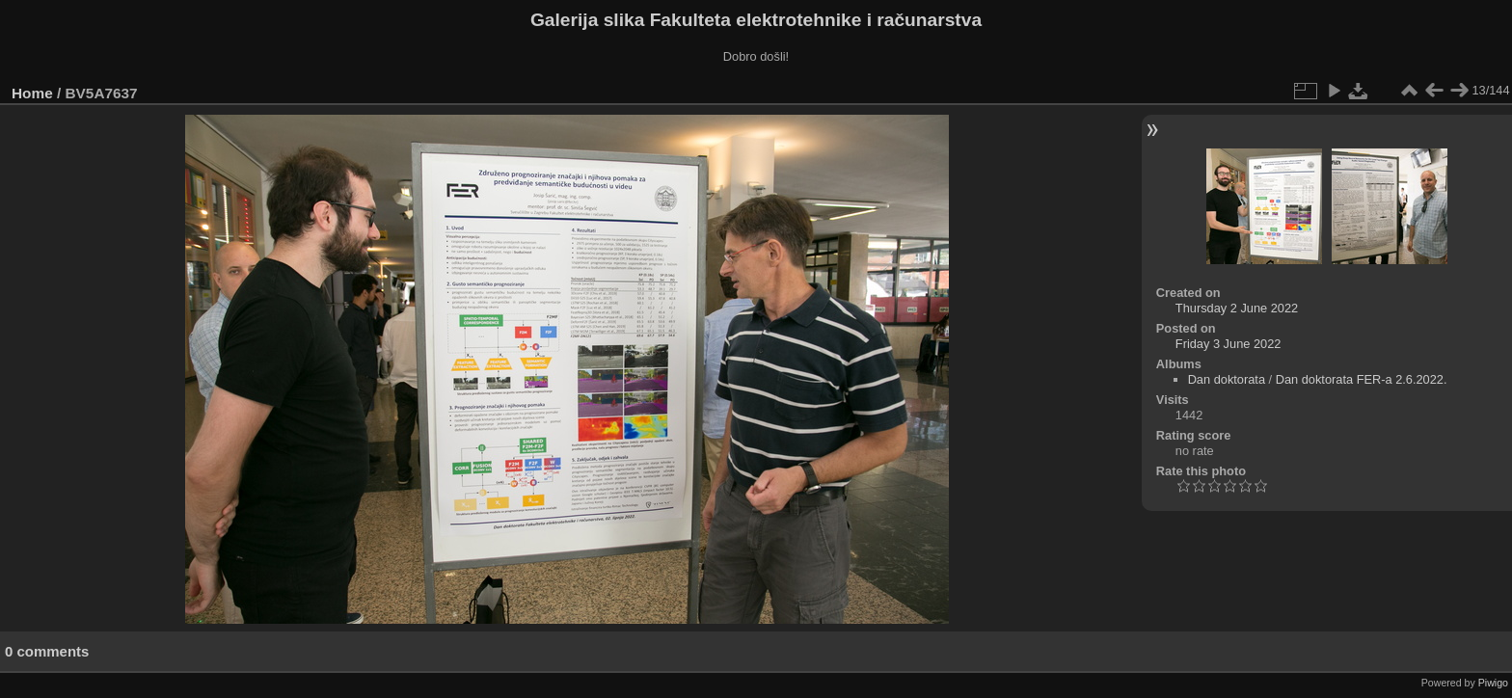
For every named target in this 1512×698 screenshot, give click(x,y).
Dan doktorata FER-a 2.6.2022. (1361, 379)
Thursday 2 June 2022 (1236, 308)
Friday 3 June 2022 (1228, 343)
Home (32, 93)
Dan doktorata (1226, 379)
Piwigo (1493, 682)
